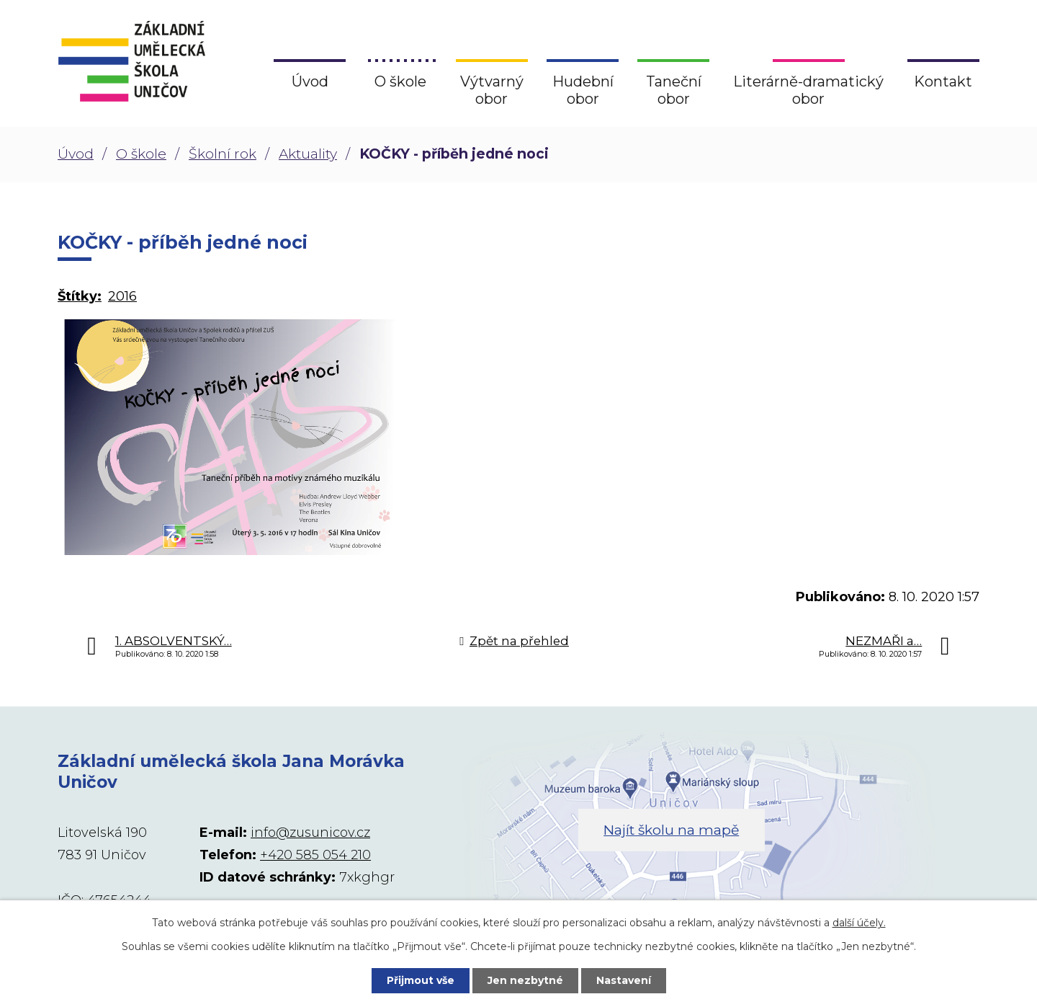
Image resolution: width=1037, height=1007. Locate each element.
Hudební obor (583, 90)
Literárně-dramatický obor (808, 90)
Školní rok (222, 154)
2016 (122, 296)
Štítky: (80, 296)
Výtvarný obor (492, 90)
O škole (141, 154)
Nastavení (623, 980)
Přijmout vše (420, 980)
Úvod (76, 154)
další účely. (859, 922)
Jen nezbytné (525, 980)
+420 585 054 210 (315, 855)
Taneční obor (673, 90)
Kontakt (943, 81)
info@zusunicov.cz (310, 832)
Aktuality (308, 154)
